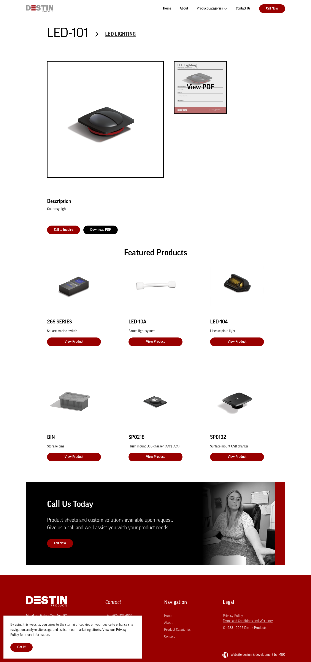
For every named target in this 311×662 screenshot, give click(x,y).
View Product (74, 342)
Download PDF (100, 230)
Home (167, 8)
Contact (169, 636)
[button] (212, 8)
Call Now (272, 8)
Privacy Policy (233, 616)
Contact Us (243, 8)
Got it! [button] (21, 647)
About (184, 8)
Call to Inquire (63, 230)
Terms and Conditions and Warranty (248, 621)
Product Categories (210, 8)
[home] (39, 8)
